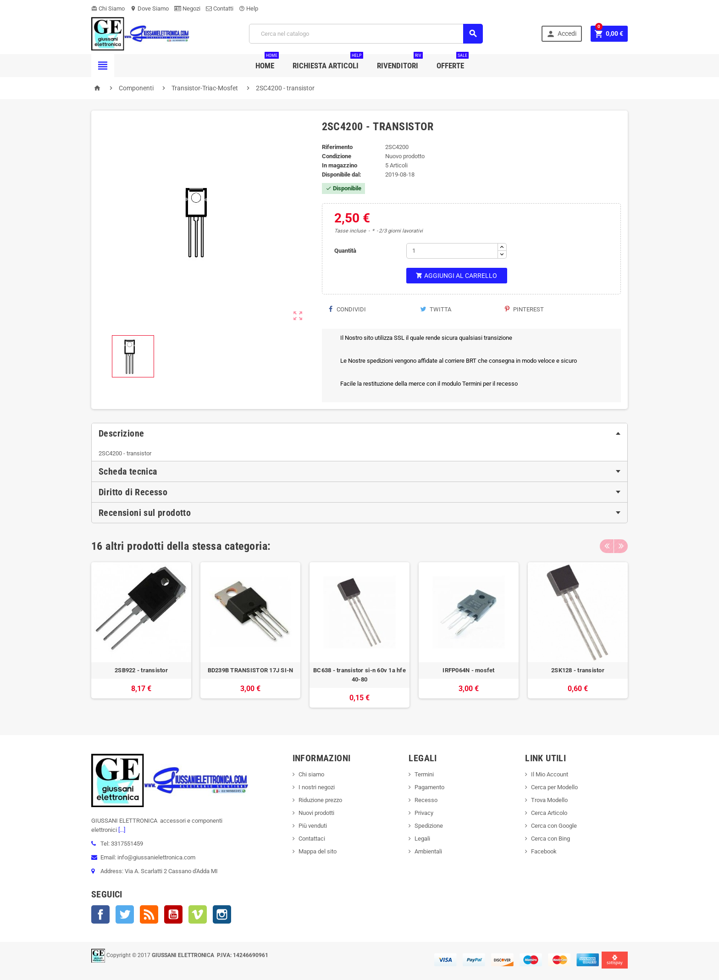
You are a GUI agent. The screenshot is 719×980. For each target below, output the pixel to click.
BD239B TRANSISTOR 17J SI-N (250, 670)
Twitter (125, 914)
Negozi (187, 8)
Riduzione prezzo (320, 800)
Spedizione (429, 825)
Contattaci (312, 838)
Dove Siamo (149, 8)
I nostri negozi (317, 787)
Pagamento (429, 787)
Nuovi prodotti (316, 812)
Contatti (219, 8)
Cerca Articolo (549, 812)
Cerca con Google (554, 825)
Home (267, 62)
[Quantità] (452, 251)
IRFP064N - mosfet (468, 670)
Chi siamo (311, 774)
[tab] (359, 433)
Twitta (435, 309)
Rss (149, 914)
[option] (141, 635)
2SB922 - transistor (141, 670)
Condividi (347, 309)
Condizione (336, 156)
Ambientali (428, 851)
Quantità (345, 250)
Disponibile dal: (341, 174)
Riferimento (337, 147)
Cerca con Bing (550, 838)
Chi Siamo (108, 8)
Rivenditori (400, 62)
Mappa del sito (318, 851)
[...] (121, 829)
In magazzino (339, 165)
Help (248, 8)
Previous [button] (607, 546)
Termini (424, 774)
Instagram (222, 914)
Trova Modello (549, 800)
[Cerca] (366, 34)
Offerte (453, 62)
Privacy (424, 812)
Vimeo (197, 914)
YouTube (173, 914)
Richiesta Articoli (328, 62)
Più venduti (313, 825)
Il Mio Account (549, 774)
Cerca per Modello (554, 787)
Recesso (426, 800)
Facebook (100, 914)
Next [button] (621, 546)
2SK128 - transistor (577, 670)
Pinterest (524, 309)
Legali (422, 838)
